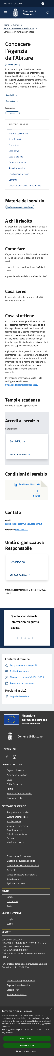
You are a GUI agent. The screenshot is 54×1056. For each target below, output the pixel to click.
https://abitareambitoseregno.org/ (21, 384)
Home (6, 25)
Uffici (9, 779)
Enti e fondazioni (15, 784)
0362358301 (21, 529)
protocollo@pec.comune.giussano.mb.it (27, 964)
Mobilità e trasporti (16, 842)
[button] (27, 1051)
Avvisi (10, 906)
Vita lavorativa (14, 821)
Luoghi (10, 919)
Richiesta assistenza (16, 994)
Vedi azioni (12, 101)
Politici (10, 788)
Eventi (10, 923)
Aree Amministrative (17, 775)
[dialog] (27, 1031)
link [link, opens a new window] (11, 1032)
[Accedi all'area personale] (43, 3)
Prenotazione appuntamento (21, 980)
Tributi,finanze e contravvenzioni (23, 865)
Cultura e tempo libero (18, 816)
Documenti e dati (15, 798)
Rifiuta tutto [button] (27, 1045)
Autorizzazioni (14, 879)
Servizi (16, 25)
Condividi (12, 95)
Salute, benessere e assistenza (18, 28)
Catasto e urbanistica (17, 834)
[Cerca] (48, 12)
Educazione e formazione (19, 856)
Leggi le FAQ (13, 989)
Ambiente (11, 870)
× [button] (51, 1010)
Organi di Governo (15, 770)
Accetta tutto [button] (27, 1038)
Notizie (10, 897)
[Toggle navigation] (5, 12)
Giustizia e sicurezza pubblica (21, 860)
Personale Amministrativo (19, 793)
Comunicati (12, 901)
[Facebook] (7, 757)
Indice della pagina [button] (18, 124)
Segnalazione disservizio (18, 985)
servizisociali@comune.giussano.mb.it (23, 523)
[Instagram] (14, 757)
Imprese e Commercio (17, 826)
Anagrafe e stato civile (18, 812)
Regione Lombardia (13, 3)
